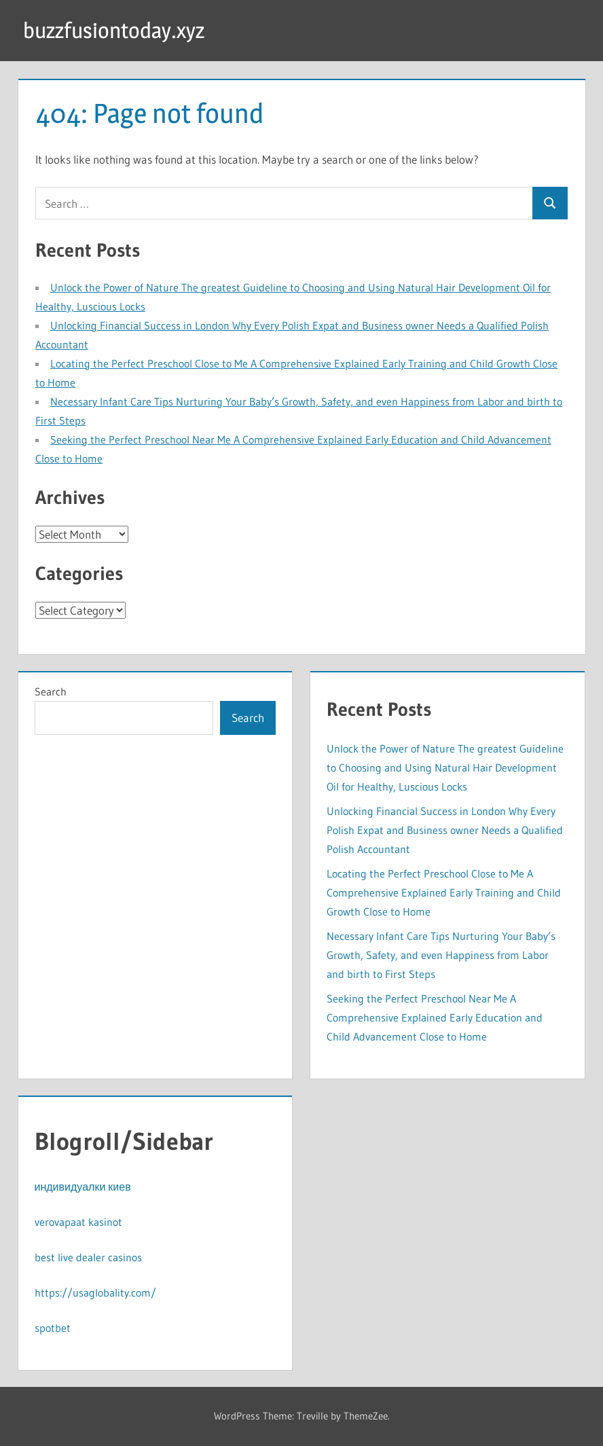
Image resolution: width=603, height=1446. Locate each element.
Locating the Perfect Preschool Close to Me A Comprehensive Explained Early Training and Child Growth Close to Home (444, 892)
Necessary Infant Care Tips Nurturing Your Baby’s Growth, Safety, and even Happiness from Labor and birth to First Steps (441, 955)
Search (51, 691)
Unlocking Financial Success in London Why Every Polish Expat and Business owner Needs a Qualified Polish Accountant (445, 830)
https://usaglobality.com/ (95, 1292)
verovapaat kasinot (78, 1222)
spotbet (53, 1328)
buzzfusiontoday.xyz (113, 30)
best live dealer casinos (88, 1257)
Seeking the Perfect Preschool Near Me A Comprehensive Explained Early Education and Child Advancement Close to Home (435, 1017)
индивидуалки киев (83, 1186)
